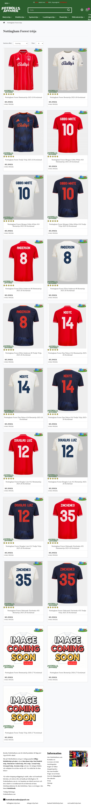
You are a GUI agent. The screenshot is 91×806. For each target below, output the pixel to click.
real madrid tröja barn (74, 803)
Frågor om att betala (53, 774)
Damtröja (64, 17)
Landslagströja (49, 17)
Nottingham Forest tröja (14, 23)
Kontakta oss (51, 759)
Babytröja (7, 17)
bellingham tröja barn (13, 803)
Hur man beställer (52, 771)
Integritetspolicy (52, 769)
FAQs (49, 781)
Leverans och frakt (53, 762)
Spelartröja (34, 17)
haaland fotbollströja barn (55, 803)
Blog (48, 785)
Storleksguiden (51, 764)
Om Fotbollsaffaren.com (54, 757)
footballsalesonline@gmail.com (16, 800)
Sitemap (49, 783)
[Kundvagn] (87, 10)
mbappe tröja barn (32, 803)
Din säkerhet (51, 778)
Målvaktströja (78, 17)
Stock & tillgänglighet (54, 776)
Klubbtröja (20, 17)
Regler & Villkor (52, 767)
